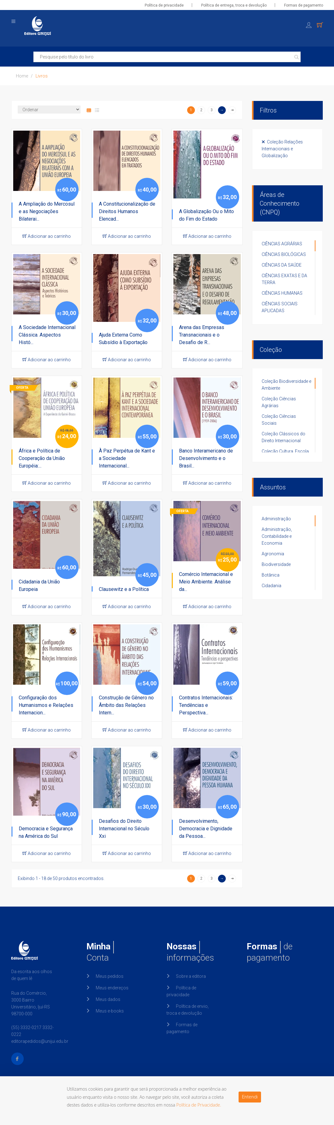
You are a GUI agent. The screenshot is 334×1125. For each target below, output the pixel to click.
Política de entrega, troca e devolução (234, 5)
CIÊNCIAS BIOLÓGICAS (284, 254)
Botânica (270, 575)
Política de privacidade (164, 5)
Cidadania (271, 585)
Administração (276, 518)
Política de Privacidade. (198, 1105)
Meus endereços (112, 987)
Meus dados (108, 999)
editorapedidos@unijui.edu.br (39, 1041)
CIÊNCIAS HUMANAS (282, 293)
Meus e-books (110, 1010)
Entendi (250, 1097)
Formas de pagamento (303, 5)
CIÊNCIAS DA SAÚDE (282, 265)
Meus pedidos (109, 976)
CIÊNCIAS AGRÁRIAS (282, 243)
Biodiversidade (276, 564)
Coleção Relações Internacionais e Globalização (282, 148)
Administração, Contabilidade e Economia (277, 536)
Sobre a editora (191, 976)
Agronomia (273, 553)
